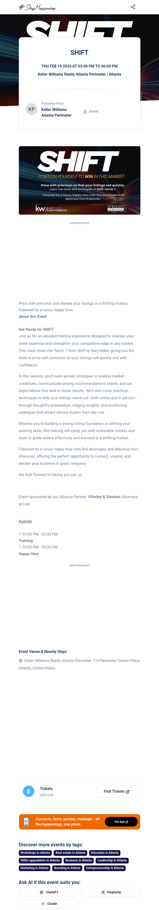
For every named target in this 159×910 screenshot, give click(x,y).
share (90, 111)
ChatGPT (48, 892)
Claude (48, 904)
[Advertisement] (79, 261)
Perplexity (110, 892)
